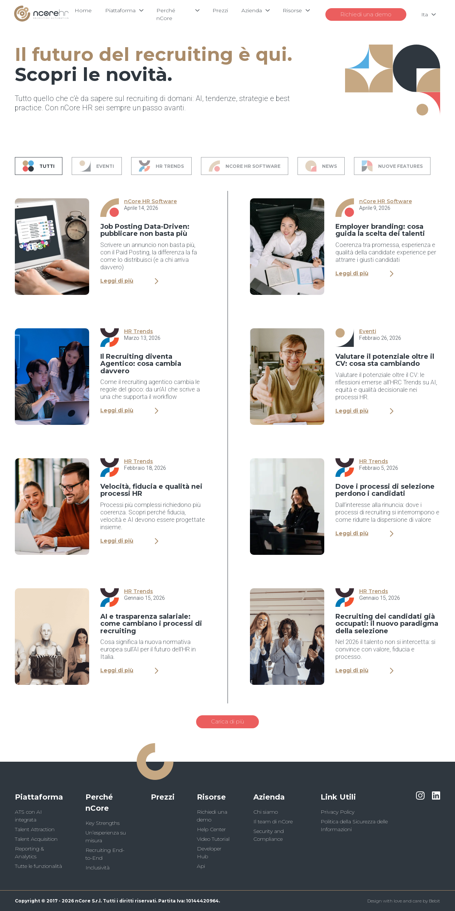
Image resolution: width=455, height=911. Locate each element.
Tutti (39, 166)
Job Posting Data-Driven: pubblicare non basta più (144, 230)
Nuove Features (392, 166)
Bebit (434, 901)
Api (201, 866)
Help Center (211, 829)
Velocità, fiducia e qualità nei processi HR (151, 490)
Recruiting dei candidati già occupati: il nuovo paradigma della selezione (386, 623)
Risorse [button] (211, 797)
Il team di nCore (273, 821)
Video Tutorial (213, 839)
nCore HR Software (244, 166)
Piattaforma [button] (39, 797)
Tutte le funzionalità (38, 866)
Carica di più (227, 721)
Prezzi (163, 797)
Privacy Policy (337, 811)
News (321, 166)
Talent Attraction (35, 829)
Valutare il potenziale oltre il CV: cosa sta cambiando (384, 360)
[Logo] (41, 19)
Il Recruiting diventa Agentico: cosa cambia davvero (140, 363)
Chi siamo (265, 811)
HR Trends (161, 166)
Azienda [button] (269, 797)
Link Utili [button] (338, 797)
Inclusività (97, 867)
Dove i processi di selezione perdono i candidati (385, 490)
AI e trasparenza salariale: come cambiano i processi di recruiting (151, 623)
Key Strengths (102, 823)
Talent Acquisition (36, 839)
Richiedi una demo (365, 14)
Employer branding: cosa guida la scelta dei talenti (380, 230)
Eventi (96, 166)
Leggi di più (129, 281)
